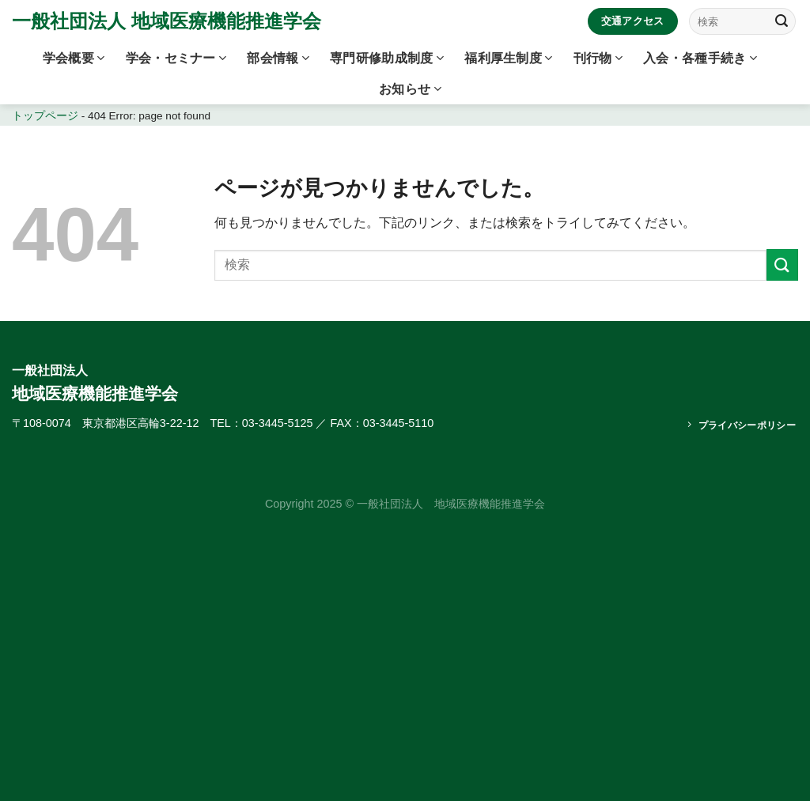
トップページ (45, 116)
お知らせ (410, 88)
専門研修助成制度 (387, 58)
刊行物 (598, 58)
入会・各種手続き (700, 58)
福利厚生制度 (508, 58)
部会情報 (278, 58)
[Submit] (781, 21)
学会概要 (74, 58)
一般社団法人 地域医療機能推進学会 (166, 21)
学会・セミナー (176, 58)
